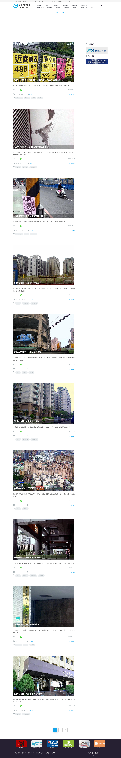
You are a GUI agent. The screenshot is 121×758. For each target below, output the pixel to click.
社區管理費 (33, 575)
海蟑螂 (25, 644)
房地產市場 (19, 97)
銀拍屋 (24, 372)
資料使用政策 (39, 753)
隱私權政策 (31, 753)
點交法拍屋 (25, 439)
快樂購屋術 (75, 5)
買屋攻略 (27, 97)
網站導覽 (46, 753)
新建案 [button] (20, 1)
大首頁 (15, 1)
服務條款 (24, 753)
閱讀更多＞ (72, 94)
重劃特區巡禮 (40, 7)
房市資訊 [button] (41, 1)
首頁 (56, 12)
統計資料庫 (84, 5)
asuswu (31, 94)
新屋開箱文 (40, 5)
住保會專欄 (84, 7)
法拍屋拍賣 (33, 167)
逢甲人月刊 (67, 7)
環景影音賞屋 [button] (34, 1)
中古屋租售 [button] (54, 1)
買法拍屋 (25, 167)
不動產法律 (66, 5)
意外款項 (25, 575)
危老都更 (58, 7)
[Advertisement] (60, 26)
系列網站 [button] (47, 1)
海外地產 (75, 7)
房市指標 (25, 508)
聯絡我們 (53, 753)
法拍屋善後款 (26, 714)
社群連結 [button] (69, 1)
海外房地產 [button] (26, 1)
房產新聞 (49, 5)
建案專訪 (57, 5)
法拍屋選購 (25, 303)
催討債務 (41, 575)
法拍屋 (39, 97)
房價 (34, 97)
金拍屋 (31, 372)
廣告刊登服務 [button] (61, 1)
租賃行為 (18, 644)
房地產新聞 (19, 234)
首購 (92, 7)
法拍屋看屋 (34, 303)
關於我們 (17, 753)
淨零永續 (50, 7)
